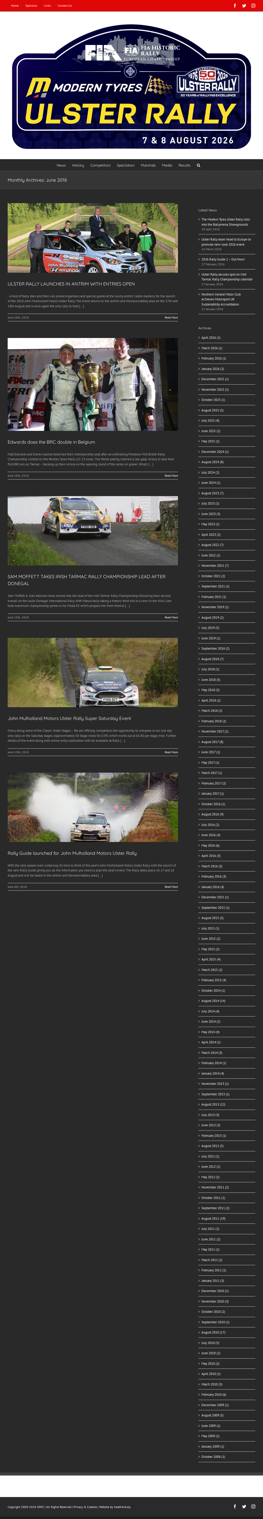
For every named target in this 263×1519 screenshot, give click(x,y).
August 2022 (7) (212, 545)
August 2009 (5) (212, 1415)
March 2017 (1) (211, 773)
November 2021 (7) (215, 565)
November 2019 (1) (215, 607)
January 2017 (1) (212, 793)
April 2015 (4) (211, 959)
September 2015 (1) (215, 907)
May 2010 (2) (210, 1363)
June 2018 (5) (210, 679)
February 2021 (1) (213, 597)
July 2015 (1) (210, 928)
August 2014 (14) (213, 1001)
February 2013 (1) (213, 1135)
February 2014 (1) (213, 1063)
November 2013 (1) (215, 1083)
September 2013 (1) (215, 1094)
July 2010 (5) (210, 1343)
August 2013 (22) (213, 1104)
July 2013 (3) (210, 1115)
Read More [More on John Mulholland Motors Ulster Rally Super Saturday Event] (171, 752)
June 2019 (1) (210, 638)
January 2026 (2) (212, 369)
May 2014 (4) (210, 1032)
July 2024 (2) (210, 472)
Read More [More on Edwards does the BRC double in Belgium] (171, 475)
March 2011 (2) (211, 1260)
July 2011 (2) (210, 1229)
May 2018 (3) (210, 690)
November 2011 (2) (215, 1187)
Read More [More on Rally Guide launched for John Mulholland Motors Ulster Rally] (171, 887)
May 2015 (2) (210, 949)
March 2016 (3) (211, 866)
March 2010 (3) (211, 1384)
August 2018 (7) (212, 659)
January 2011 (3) (212, 1280)
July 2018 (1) (210, 669)
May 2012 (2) (210, 1177)
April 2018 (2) (211, 700)
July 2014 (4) (210, 1011)
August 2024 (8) (212, 462)
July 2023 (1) (210, 503)
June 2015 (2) (210, 938)
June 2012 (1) (210, 1166)
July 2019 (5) (210, 628)
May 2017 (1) (210, 762)
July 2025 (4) (210, 420)
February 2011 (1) (213, 1270)
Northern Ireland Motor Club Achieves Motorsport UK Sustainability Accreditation (221, 299)
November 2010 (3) (215, 1301)
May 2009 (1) (210, 1436)
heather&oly (122, 1507)
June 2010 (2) (210, 1353)
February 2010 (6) (213, 1394)
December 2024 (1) (215, 452)
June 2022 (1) (210, 555)
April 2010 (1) (211, 1374)
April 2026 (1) (211, 337)
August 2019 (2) (212, 617)
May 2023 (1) (210, 524)
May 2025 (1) (210, 441)
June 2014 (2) (210, 1021)
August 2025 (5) (212, 410)
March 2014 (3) (211, 1053)
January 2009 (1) (212, 1446)
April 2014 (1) (211, 1042)
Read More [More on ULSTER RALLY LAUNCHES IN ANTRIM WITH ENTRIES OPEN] (171, 317)
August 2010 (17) (213, 1332)
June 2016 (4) (210, 835)
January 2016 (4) (212, 887)
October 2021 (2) (213, 576)
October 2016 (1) (213, 804)
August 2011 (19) (213, 1218)
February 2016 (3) (213, 876)
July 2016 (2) (210, 825)
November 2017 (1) (215, 731)
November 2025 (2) (215, 389)
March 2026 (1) (211, 348)
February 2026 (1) (213, 358)
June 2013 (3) (210, 1125)
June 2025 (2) (210, 431)
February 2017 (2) (213, 783)
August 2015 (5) (212, 918)
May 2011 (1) (210, 1249)
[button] (198, 164)
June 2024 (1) (210, 482)
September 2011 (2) (215, 1208)
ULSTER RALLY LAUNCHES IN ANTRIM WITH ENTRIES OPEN (71, 284)
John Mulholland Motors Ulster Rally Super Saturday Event (69, 718)
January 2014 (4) (212, 1073)
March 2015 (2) (211, 970)
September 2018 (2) (215, 648)
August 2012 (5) (212, 1146)
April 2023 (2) (211, 534)
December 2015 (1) (215, 897)
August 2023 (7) (212, 493)
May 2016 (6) (210, 845)
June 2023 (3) (210, 514)
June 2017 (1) (210, 752)
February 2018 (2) (213, 721)
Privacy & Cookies (85, 1507)
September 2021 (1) (215, 586)
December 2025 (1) (215, 379)
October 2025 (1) (213, 400)
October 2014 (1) (213, 990)
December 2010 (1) (215, 1291)
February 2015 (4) (213, 980)
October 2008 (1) (213, 1457)
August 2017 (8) (212, 742)
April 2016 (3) (211, 856)
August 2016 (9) (212, 814)
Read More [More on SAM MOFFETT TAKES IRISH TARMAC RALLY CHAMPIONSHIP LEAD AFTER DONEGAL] (171, 617)
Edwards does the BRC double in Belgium (51, 442)
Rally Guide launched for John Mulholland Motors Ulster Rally (72, 853)
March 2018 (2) (211, 710)
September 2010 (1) (215, 1322)
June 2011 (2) (210, 1239)
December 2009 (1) (215, 1405)
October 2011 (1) (213, 1198)
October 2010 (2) (213, 1311)
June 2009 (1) (210, 1426)
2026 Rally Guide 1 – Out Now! (223, 259)
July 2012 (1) (210, 1156)
